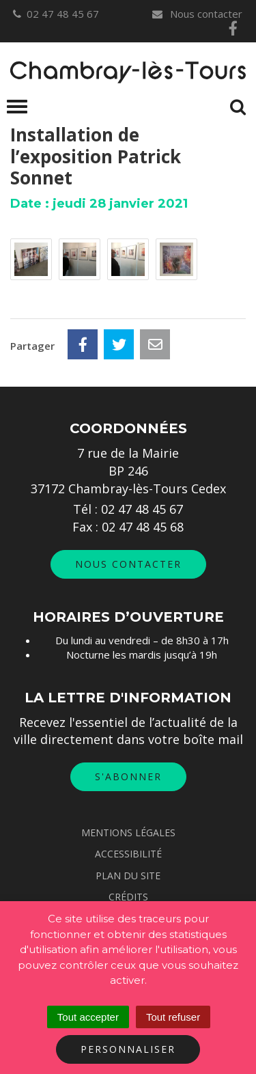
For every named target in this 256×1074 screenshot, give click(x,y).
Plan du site (128, 875)
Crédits (128, 896)
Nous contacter (196, 13)
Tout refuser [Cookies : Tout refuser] (173, 1017)
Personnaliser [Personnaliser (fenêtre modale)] (128, 1049)
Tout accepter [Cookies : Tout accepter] (88, 1017)
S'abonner (128, 776)
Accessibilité (128, 853)
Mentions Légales (128, 832)
